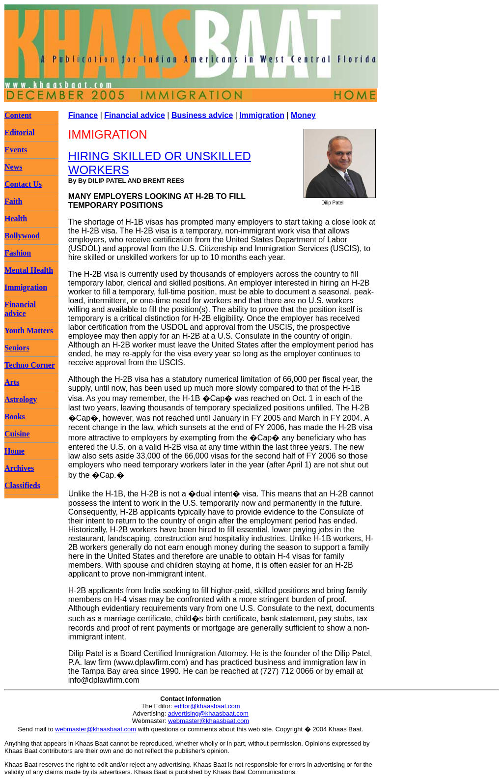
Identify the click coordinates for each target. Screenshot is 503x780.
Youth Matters (28, 330)
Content (17, 115)
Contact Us (23, 184)
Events (15, 149)
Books (14, 416)
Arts (11, 382)
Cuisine (17, 434)
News (13, 167)
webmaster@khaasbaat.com (208, 720)
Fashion (17, 253)
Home (14, 451)
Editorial (19, 132)
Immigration (25, 287)
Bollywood (22, 235)
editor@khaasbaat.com (207, 706)
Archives (19, 468)
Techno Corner (29, 365)
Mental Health (28, 270)
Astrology (20, 399)
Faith (13, 201)
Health (15, 218)
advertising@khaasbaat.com (208, 713)
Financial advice (20, 309)
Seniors (16, 348)
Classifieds (22, 485)
